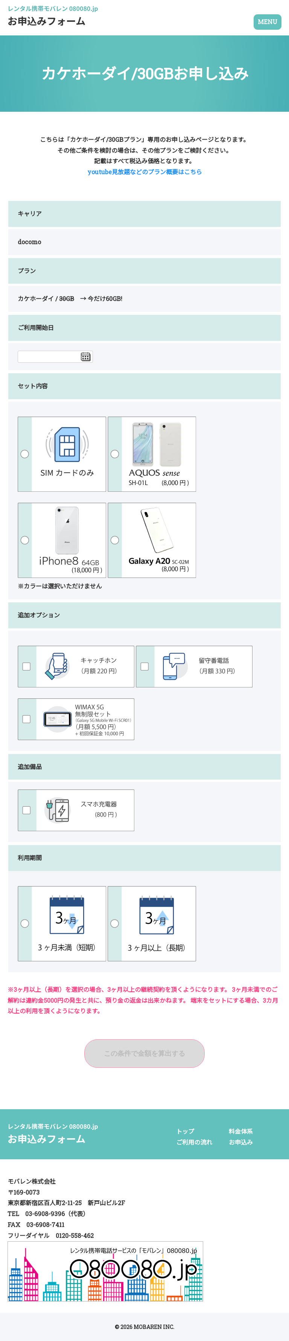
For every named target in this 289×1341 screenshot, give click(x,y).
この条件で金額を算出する (144, 1053)
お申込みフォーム (53, 17)
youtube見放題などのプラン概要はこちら (144, 172)
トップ (185, 1131)
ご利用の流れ (194, 1142)
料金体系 (241, 1131)
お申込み (241, 1142)
